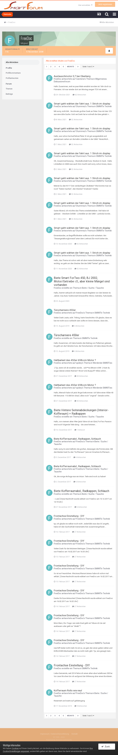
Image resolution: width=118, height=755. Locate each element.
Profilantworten (12, 78)
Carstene (80, 79)
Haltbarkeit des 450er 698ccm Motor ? (75, 360)
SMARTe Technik (104, 106)
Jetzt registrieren (105, 4)
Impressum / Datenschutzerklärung (54, 734)
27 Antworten (79, 532)
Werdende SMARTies (102, 363)
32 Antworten (75, 119)
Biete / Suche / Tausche (93, 288)
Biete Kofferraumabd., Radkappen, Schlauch (77, 438)
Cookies (15, 748)
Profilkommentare (13, 73)
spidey (79, 363)
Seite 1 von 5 (88, 67)
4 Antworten (78, 326)
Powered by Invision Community (59, 740)
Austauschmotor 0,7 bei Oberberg (72, 76)
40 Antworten (81, 376)
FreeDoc (57, 79)
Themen (9, 89)
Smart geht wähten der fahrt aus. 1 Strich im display (82, 103)
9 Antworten (80, 706)
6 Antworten (79, 457)
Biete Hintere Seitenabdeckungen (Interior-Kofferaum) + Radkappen (81, 411)
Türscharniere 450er (65, 310)
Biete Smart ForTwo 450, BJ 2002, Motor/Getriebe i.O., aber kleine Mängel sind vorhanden (82, 281)
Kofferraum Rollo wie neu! (68, 690)
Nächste (70, 66)
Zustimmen (108, 746)
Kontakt (75, 734)
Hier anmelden (85, 5)
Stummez (80, 106)
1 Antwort (79, 430)
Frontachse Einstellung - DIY (69, 515)
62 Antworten (79, 95)
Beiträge (9, 94)
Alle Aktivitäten (12, 62)
